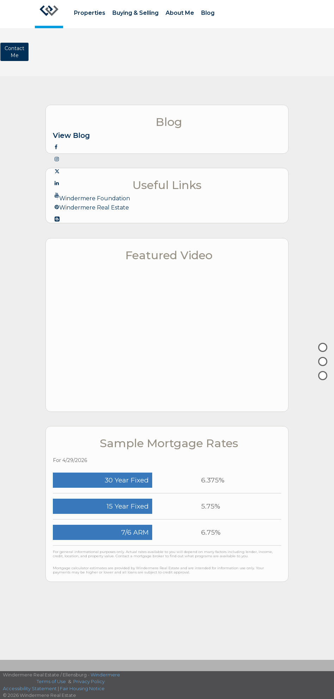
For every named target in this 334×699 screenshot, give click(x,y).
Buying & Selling (135, 13)
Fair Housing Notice (82, 688)
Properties (89, 13)
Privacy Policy (89, 681)
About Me (180, 13)
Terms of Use (51, 681)
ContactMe (14, 52)
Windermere (105, 674)
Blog (208, 13)
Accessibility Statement (30, 688)
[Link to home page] (49, 14)
